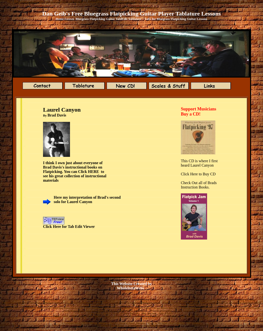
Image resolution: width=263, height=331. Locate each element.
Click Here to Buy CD (198, 174)
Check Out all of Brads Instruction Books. (199, 185)
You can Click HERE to (84, 172)
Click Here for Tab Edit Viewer (69, 226)
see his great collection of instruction (73, 176)
